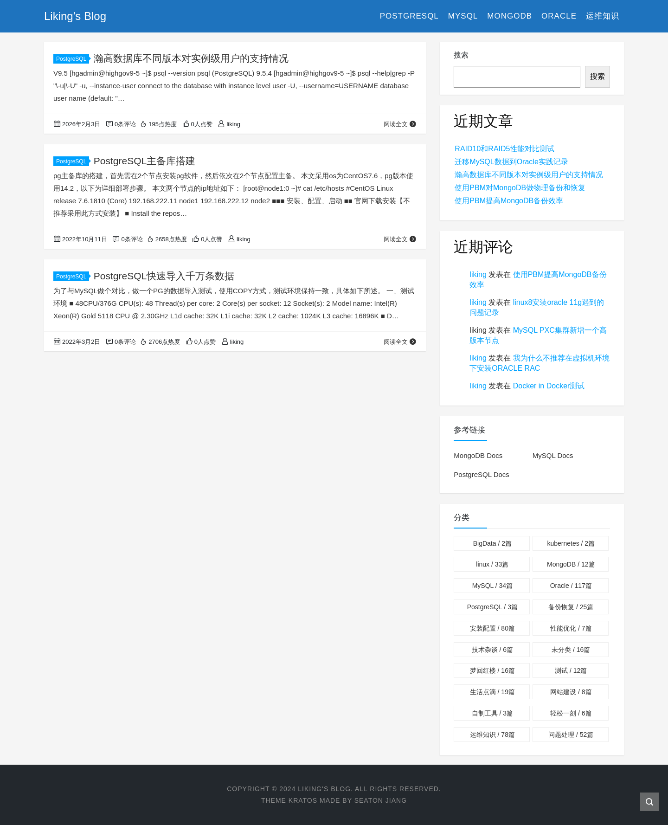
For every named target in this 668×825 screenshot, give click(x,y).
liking (477, 274)
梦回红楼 (492, 670)
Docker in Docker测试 (549, 386)
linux (492, 564)
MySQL (463, 16)
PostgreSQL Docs (481, 474)
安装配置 (492, 628)
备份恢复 (570, 607)
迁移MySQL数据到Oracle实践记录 (511, 162)
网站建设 (570, 692)
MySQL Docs (553, 455)
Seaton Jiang (380, 800)
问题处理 (570, 734)
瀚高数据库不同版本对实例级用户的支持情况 (191, 58)
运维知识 (602, 16)
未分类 (571, 649)
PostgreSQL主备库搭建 (144, 160)
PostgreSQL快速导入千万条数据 (164, 276)
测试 (571, 670)
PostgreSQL (409, 16)
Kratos (303, 800)
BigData (492, 543)
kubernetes (571, 543)
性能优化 (570, 628)
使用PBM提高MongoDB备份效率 (509, 201)
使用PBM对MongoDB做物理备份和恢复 (520, 188)
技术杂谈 (492, 649)
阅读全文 (400, 124)
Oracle (559, 16)
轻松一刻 (570, 713)
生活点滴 (492, 692)
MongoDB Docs (478, 455)
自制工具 (492, 713)
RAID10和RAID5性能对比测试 (504, 149)
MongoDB (509, 16)
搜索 (461, 55)
